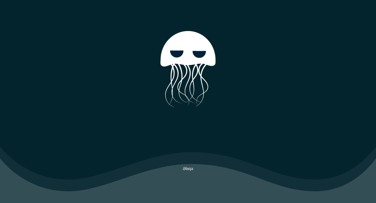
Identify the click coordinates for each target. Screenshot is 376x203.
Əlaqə (188, 168)
